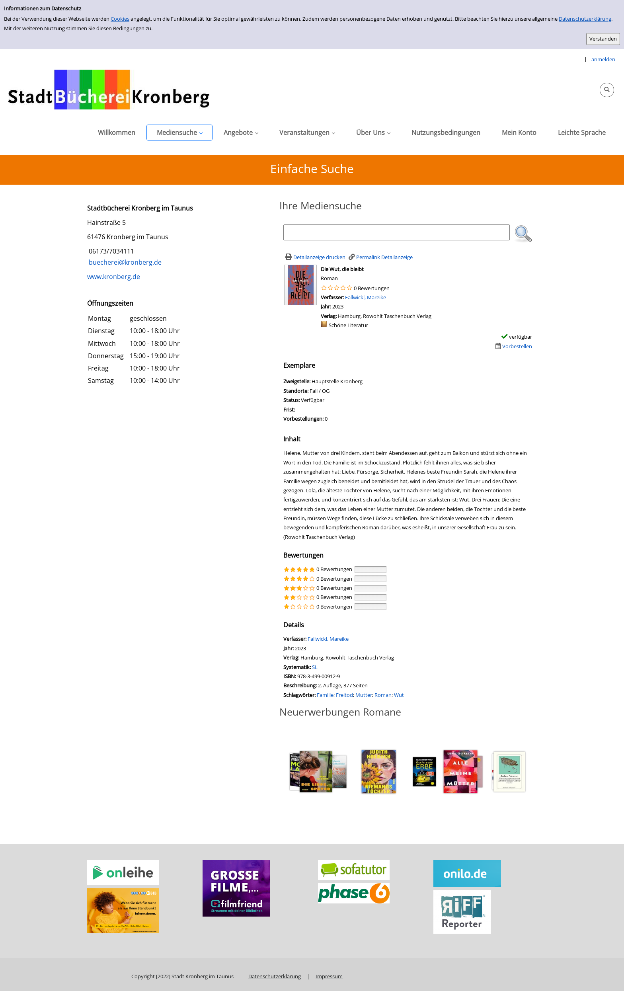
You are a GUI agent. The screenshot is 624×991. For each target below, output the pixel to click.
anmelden (603, 59)
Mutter (363, 694)
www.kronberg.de (113, 276)
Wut (399, 694)
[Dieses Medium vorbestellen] (512, 346)
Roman (383, 694)
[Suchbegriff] (396, 232)
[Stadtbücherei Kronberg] (108, 89)
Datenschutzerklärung (585, 18)
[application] (179, 132)
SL (315, 667)
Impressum (329, 976)
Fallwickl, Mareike (365, 297)
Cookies (120, 18)
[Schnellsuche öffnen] (607, 90)
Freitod (344, 694)
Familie (325, 694)
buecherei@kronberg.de (124, 262)
